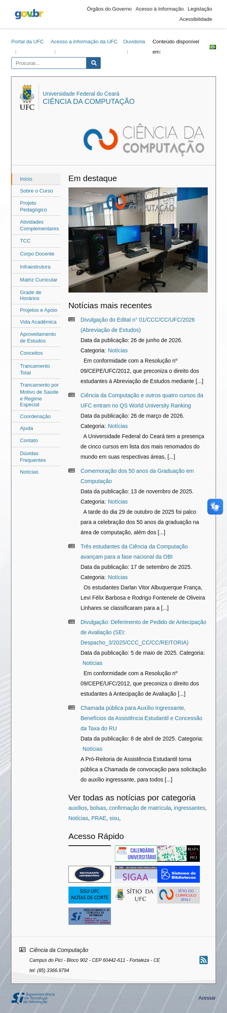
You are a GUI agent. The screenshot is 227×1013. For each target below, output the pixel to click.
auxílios (77, 808)
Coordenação (35, 416)
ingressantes (189, 808)
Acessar (207, 998)
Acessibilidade (195, 19)
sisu (114, 818)
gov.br (29, 14)
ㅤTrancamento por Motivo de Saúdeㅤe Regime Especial (39, 394)
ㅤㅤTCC (25, 241)
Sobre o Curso (36, 191)
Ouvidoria (134, 41)
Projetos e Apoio (38, 310)
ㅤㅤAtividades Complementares (39, 225)
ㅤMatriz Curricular (38, 280)
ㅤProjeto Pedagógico (33, 206)
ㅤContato (29, 440)
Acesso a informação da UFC (84, 41)
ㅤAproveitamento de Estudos (38, 337)
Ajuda (26, 428)
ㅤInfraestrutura (35, 267)
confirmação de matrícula (140, 808)
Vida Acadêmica (38, 322)
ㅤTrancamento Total (35, 369)
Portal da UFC (27, 41)
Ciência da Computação (89, 102)
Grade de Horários (30, 295)
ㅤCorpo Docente (37, 254)
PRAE (98, 818)
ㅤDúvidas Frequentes (33, 456)
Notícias (29, 472)
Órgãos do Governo (109, 9)
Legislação (200, 9)
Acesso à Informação (160, 9)
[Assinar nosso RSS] (203, 960)
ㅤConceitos (31, 353)
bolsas (98, 808)
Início (26, 179)
